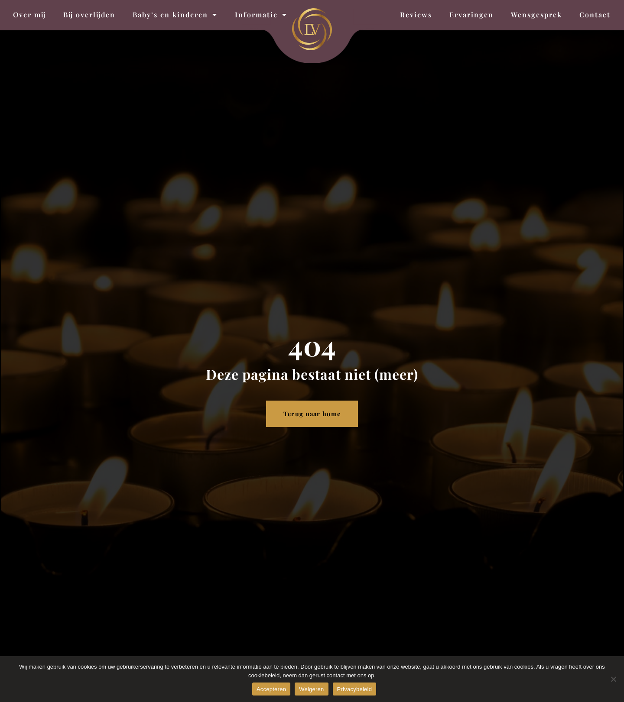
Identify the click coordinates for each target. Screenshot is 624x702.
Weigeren (311, 689)
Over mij (29, 14)
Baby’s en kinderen (175, 15)
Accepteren (271, 689)
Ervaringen (471, 14)
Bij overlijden (89, 14)
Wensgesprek (536, 14)
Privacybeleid (354, 689)
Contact (595, 14)
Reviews (416, 14)
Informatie (261, 15)
